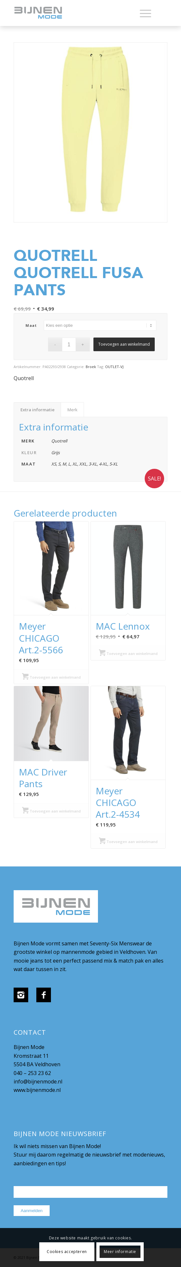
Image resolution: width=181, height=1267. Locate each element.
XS (53, 464)
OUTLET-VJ (114, 366)
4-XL (103, 464)
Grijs (55, 452)
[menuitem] (142, 13)
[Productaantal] (69, 345)
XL (74, 464)
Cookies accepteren (67, 1251)
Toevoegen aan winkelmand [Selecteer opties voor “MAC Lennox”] (128, 653)
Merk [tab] (72, 410)
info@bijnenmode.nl (38, 1081)
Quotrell (24, 378)
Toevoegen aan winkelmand (124, 344)
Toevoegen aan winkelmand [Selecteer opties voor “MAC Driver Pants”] (51, 811)
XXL (83, 464)
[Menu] (142, 13)
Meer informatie (120, 1251)
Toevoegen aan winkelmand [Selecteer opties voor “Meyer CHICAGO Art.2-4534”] (128, 841)
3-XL (93, 464)
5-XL (113, 464)
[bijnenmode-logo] (75, 13)
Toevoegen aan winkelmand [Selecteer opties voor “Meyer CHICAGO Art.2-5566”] (51, 677)
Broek (91, 366)
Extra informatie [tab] (37, 410)
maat (31, 325)
